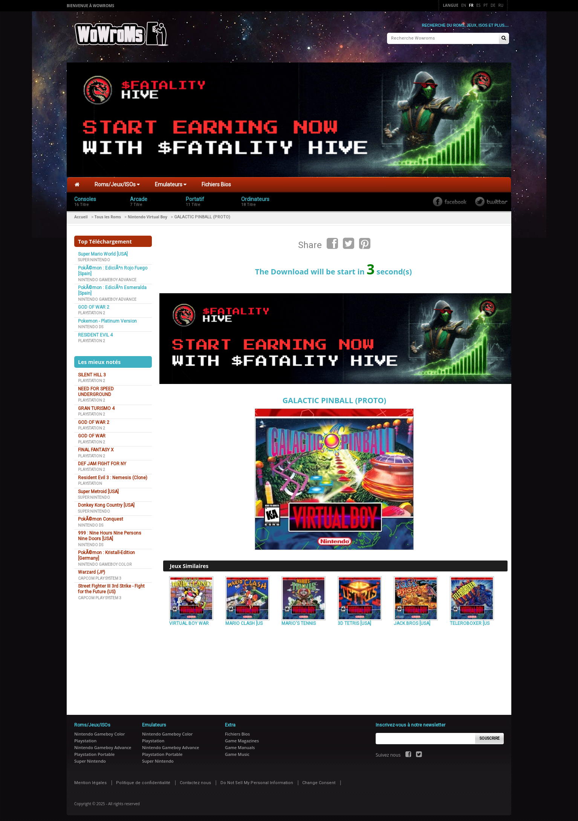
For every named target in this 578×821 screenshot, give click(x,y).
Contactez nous (195, 780)
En (463, 5)
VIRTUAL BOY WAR (189, 621)
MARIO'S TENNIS (298, 621)
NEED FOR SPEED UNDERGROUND (96, 389)
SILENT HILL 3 (92, 373)
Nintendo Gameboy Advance (107, 278)
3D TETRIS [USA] (354, 621)
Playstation (90, 482)
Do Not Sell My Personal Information (256, 780)
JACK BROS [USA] (412, 621)
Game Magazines (242, 739)
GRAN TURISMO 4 (96, 406)
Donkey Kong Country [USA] (106, 503)
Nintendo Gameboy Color (105, 563)
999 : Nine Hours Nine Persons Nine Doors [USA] (109, 534)
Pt (485, 5)
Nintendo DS (90, 325)
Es (478, 5)
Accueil (81, 215)
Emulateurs (170, 182)
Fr (471, 5)
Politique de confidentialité (143, 780)
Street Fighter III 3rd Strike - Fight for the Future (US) (111, 587)
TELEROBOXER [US (469, 621)
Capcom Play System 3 (99, 576)
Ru (500, 5)
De (493, 5)
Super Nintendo (94, 258)
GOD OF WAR (92, 434)
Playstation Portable (94, 752)
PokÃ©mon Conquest (100, 517)
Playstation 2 (91, 311)
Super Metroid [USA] (98, 489)
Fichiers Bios (216, 183)
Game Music (237, 752)
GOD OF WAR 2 (93, 305)
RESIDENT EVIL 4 (95, 333)
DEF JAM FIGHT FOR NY (102, 462)
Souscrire (490, 736)
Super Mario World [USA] (103, 252)
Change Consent (318, 780)
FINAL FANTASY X (96, 448)
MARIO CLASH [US (244, 621)
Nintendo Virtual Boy (147, 215)
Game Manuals (240, 745)
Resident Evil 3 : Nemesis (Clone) (112, 475)
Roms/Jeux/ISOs (117, 182)
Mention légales (90, 780)
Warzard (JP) (91, 570)
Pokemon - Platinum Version (107, 319)
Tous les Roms (108, 215)
